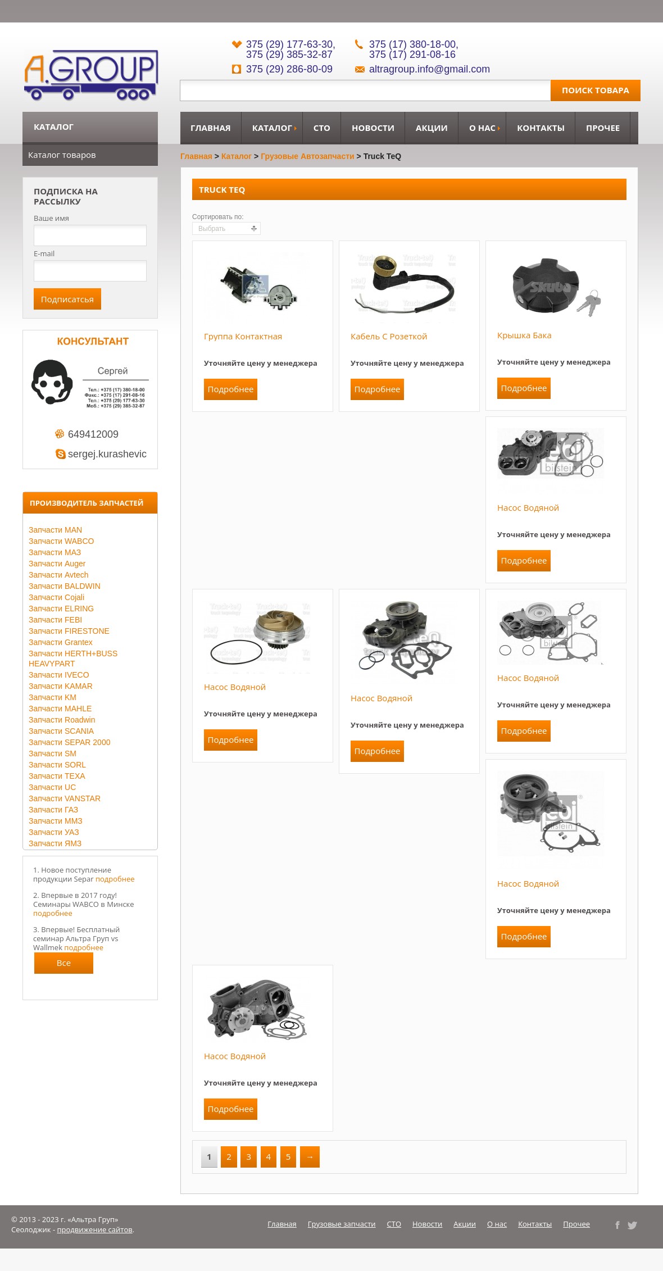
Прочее (603, 127)
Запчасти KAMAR (61, 686)
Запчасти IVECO (59, 674)
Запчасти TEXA (57, 775)
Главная (210, 127)
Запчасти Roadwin (62, 719)
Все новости (64, 965)
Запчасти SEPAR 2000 (69, 742)
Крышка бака (524, 335)
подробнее (115, 879)
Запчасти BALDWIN (65, 586)
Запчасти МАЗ (55, 552)
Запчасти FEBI (55, 619)
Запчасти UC (52, 787)
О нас (482, 127)
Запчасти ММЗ (56, 820)
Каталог (272, 127)
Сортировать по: (218, 217)
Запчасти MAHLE (60, 708)
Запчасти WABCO (61, 541)
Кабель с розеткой (389, 336)
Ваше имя (51, 218)
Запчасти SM (52, 753)
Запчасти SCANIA (61, 731)
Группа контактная (243, 336)
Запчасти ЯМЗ (55, 843)
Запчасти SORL (57, 764)
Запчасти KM (52, 697)
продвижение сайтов (95, 1229)
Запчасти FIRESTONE (69, 631)
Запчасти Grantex (61, 642)
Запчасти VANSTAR (65, 798)
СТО (322, 127)
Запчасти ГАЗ (53, 809)
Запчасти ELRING (61, 608)
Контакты (541, 127)
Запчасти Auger (57, 563)
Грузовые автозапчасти (308, 156)
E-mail (44, 253)
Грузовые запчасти (342, 1224)
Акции (432, 127)
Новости (373, 127)
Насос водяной (528, 507)
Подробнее (230, 388)
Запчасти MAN (55, 529)
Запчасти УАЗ (54, 832)
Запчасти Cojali (56, 597)
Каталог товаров (62, 154)
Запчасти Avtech (59, 574)
